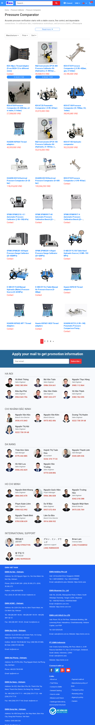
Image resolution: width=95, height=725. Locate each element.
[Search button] (56, 3)
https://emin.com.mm (63, 607)
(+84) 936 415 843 (37, 642)
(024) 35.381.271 (30, 583)
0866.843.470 (21, 496)
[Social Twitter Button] (57, 670)
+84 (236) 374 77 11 (15, 693)
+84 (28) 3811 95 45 (15, 622)
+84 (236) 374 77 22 (31, 693)
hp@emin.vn (14, 673)
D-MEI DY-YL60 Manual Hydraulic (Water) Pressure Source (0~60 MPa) (18, 289)
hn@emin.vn (31, 595)
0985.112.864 (78, 385)
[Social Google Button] (62, 670)
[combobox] (33, 3)
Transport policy (77, 690)
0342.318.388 (78, 499)
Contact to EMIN (56, 687)
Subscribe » (75, 361)
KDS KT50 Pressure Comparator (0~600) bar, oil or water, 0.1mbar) (18, 108)
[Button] (2, 3)
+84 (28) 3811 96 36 (15, 615)
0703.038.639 (21, 521)
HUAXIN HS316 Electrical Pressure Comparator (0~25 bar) (18, 180)
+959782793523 (58, 601)
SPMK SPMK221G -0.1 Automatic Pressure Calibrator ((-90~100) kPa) (17, 216)
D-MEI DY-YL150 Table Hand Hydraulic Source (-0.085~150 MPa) (76, 253)
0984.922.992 (21, 510)
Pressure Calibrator (17, 10)
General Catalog (56, 690)
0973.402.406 (50, 421)
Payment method (77, 679)
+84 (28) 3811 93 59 (30, 615)
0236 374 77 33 (50, 459)
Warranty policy (77, 694)
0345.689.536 (78, 456)
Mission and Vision (57, 698)
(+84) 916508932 (79, 545)
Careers (74, 701)
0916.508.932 (50, 521)
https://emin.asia (80, 582)
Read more (46, 29)
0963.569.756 (21, 397)
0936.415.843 (21, 421)
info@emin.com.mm (61, 604)
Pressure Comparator (33, 10)
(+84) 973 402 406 (17, 645)
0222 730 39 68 (79, 421)
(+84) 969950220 (22, 559)
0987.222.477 (50, 397)
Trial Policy (54, 683)
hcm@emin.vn (34, 622)
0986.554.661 (50, 385)
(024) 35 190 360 (14, 595)
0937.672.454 (50, 510)
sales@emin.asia (60, 582)
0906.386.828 (50, 496)
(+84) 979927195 (22, 545)
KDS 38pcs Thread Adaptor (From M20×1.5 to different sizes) (18, 68)
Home (7, 10)
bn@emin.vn (14, 649)
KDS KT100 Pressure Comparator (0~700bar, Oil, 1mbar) (75, 108)
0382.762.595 (78, 397)
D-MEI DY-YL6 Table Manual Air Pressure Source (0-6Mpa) (46, 289)
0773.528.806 (50, 473)
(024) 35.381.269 (16, 583)
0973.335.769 (78, 510)
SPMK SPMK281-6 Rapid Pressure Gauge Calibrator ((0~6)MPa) (46, 253)
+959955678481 (71, 601)
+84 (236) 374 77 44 (15, 701)
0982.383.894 (21, 385)
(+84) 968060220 (51, 548)
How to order (55, 694)
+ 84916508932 (58, 579)
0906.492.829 (21, 470)
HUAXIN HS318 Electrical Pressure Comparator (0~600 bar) (47, 180)
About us (53, 679)
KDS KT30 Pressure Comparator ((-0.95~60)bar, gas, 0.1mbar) (75, 68)
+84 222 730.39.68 (17, 642)
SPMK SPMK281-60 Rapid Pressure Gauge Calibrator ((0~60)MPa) (18, 253)
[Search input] (33, 3)
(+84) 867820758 (17, 590)
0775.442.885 (21, 456)
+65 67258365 (73, 579)
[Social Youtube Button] (68, 670)
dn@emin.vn (33, 701)
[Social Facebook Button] (51, 670)
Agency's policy (77, 697)
